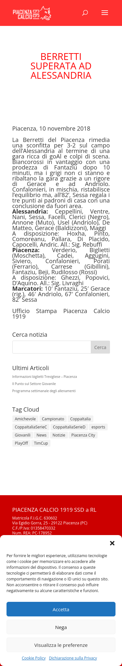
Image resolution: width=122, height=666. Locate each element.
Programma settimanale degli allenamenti (44, 391)
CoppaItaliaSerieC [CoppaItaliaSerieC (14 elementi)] (31, 427)
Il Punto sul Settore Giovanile (34, 383)
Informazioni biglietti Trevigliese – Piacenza (44, 376)
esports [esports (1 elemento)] (98, 427)
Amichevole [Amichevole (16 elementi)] (25, 419)
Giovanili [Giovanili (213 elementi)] (23, 435)
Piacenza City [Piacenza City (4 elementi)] (83, 435)
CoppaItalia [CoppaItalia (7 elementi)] (80, 419)
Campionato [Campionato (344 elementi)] (53, 419)
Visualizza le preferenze (61, 645)
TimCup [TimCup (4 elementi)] (41, 443)
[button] (112, 543)
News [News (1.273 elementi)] (41, 435)
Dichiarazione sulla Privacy (73, 658)
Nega (61, 627)
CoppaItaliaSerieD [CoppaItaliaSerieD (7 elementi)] (69, 427)
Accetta (61, 609)
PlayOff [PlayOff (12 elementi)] (21, 443)
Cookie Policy (34, 658)
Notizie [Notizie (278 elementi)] (59, 435)
